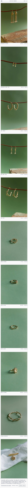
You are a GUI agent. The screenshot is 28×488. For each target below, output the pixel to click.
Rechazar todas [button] (15, 485)
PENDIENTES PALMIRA (4, 43)
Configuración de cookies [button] (6, 485)
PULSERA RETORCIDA (4, 436)
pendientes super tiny (5, 87)
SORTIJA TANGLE (3, 261)
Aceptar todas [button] (22, 485)
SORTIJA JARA (3, 305)
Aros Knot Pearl (4, 174)
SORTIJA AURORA (3, 392)
